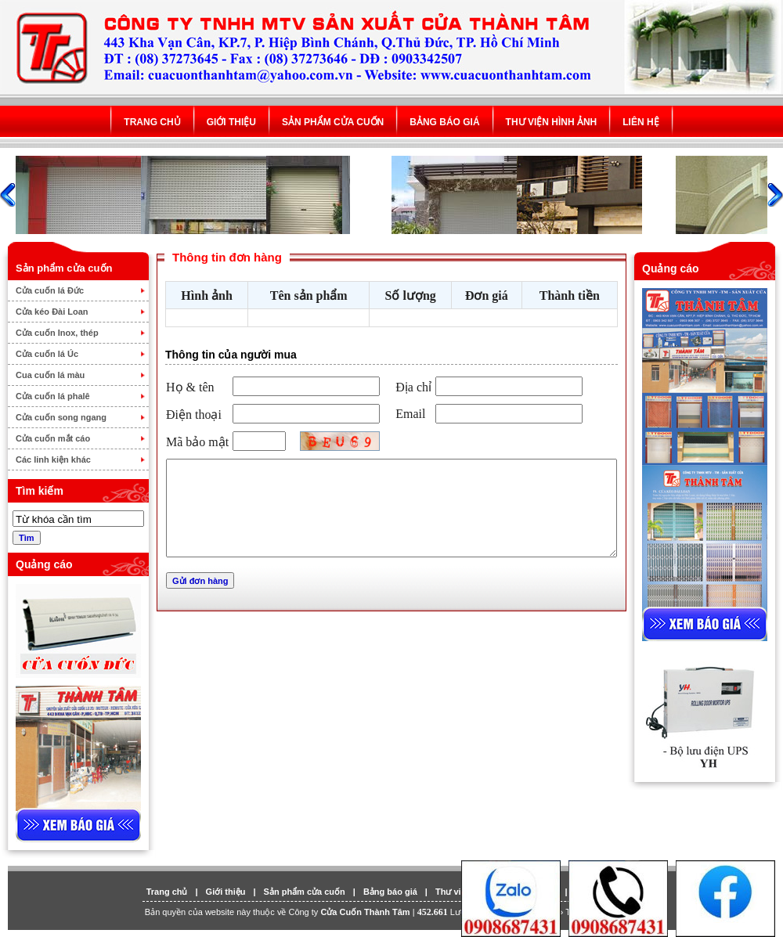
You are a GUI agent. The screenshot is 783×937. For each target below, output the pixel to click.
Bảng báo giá (444, 122)
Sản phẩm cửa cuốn (333, 122)
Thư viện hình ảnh (551, 122)
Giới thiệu (231, 122)
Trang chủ (152, 122)
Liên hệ (640, 122)
